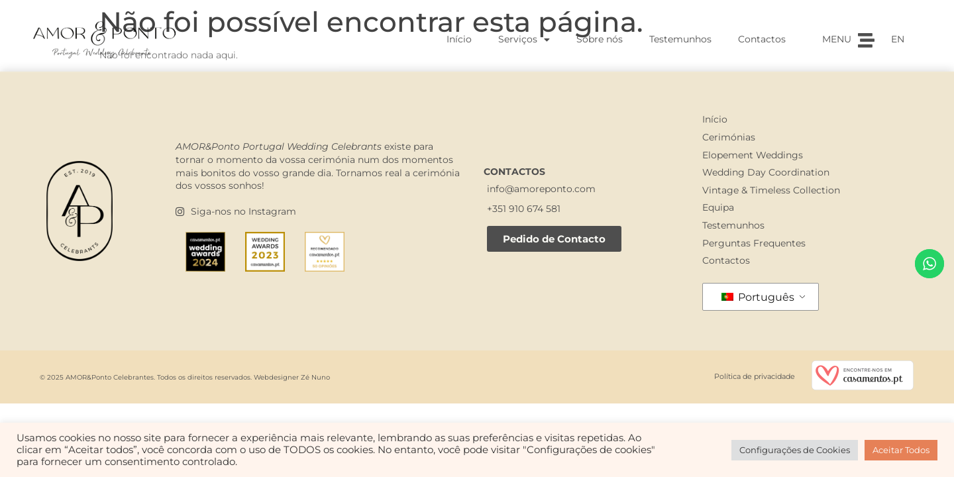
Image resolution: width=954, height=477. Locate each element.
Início (459, 39)
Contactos (762, 39)
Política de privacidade (754, 376)
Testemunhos (680, 39)
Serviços (524, 39)
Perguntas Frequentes (754, 243)
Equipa (718, 207)
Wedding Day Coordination (765, 172)
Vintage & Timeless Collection (771, 190)
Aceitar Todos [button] (901, 450)
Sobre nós (599, 39)
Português (757, 297)
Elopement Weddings (752, 155)
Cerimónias (728, 137)
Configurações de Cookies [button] (794, 450)
